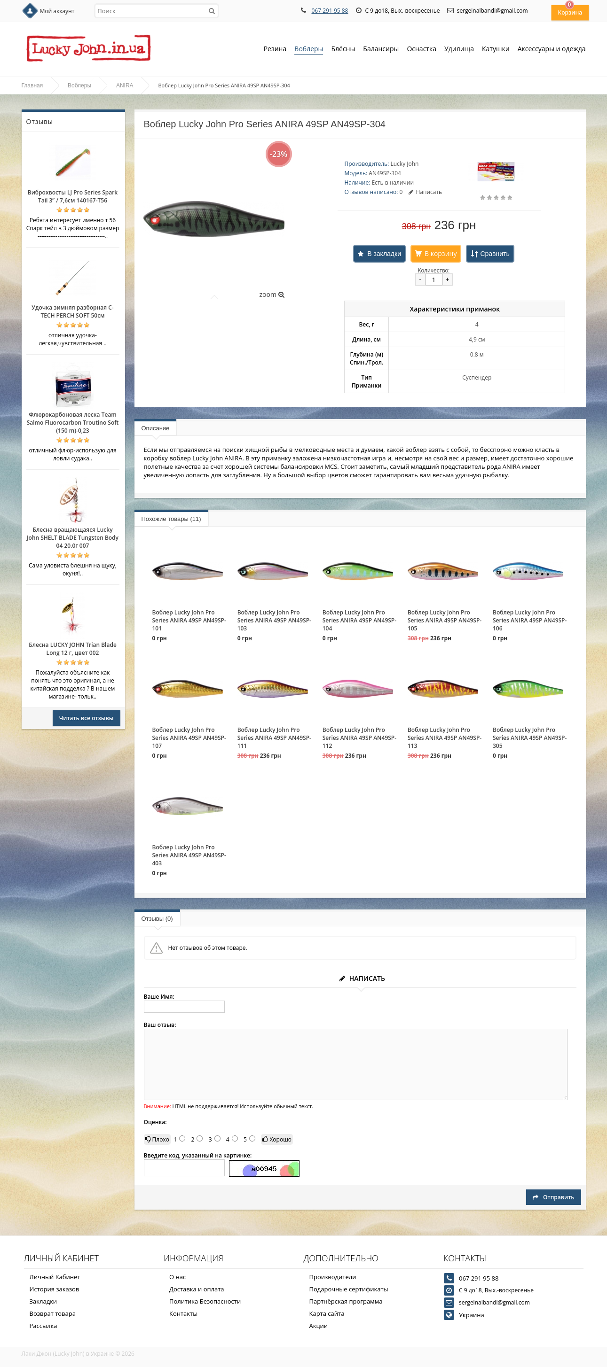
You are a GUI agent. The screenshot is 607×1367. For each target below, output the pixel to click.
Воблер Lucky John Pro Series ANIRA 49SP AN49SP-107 (189, 738)
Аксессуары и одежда (552, 48)
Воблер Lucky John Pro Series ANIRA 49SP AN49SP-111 (274, 738)
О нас (177, 1277)
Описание (156, 428)
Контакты (183, 1313)
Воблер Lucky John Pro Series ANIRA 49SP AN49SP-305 (530, 738)
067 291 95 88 (329, 11)
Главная (32, 85)
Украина (471, 1315)
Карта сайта (327, 1313)
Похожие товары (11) (171, 518)
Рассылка (43, 1325)
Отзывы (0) (157, 918)
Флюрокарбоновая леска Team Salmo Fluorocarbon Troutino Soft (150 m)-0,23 (73, 423)
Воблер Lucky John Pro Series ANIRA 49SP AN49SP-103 (274, 620)
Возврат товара (53, 1313)
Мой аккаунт (57, 11)
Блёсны (343, 49)
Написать (425, 192)
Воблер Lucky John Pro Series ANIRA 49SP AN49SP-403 (189, 855)
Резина (275, 49)
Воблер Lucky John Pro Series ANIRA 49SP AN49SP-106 (530, 620)
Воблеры (308, 49)
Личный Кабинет (55, 1277)
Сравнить (494, 253)
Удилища (459, 49)
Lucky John (404, 164)
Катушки (496, 49)
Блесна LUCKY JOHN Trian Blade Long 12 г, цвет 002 (73, 649)
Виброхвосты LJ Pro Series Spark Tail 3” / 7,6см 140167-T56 (73, 196)
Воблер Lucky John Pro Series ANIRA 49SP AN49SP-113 (444, 738)
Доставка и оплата (196, 1289)
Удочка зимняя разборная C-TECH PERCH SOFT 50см (72, 311)
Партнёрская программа (346, 1301)
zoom (271, 294)
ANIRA (125, 85)
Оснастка (421, 49)
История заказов (54, 1289)
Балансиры (381, 49)
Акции (318, 1325)
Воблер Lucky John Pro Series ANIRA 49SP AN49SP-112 (359, 738)
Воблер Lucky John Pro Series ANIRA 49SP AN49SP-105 (444, 620)
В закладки (384, 253)
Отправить (553, 1197)
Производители (332, 1277)
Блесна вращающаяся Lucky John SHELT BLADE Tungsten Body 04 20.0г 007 (72, 538)
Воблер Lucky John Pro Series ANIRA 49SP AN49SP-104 (359, 620)
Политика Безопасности (205, 1301)
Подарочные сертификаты (348, 1289)
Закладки (43, 1301)
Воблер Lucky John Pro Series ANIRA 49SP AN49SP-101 (189, 620)
